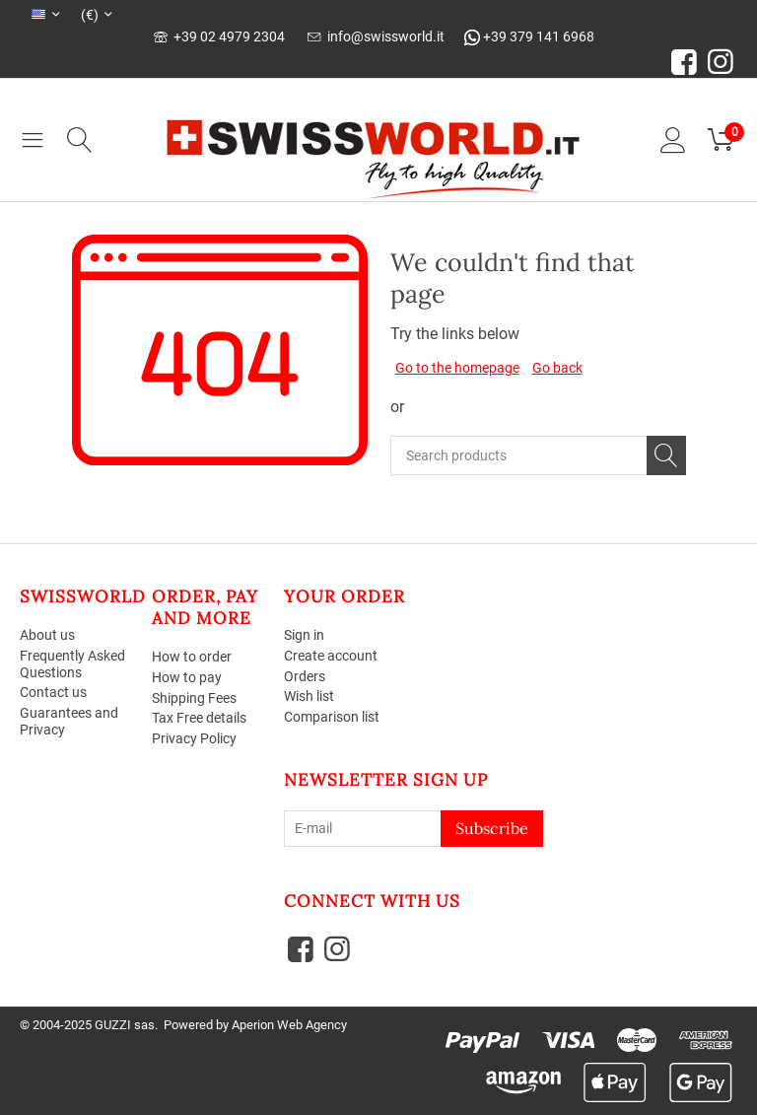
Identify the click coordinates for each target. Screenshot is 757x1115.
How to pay (187, 677)
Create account (331, 655)
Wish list (309, 697)
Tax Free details (199, 719)
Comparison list (331, 717)
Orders (304, 676)
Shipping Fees (194, 698)
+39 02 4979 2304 (219, 36)
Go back (557, 368)
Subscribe (491, 828)
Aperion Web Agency (289, 1024)
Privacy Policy (194, 738)
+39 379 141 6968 (529, 36)
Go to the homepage (457, 368)
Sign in (304, 635)
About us (47, 635)
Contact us (53, 693)
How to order (192, 656)
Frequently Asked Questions (72, 664)
